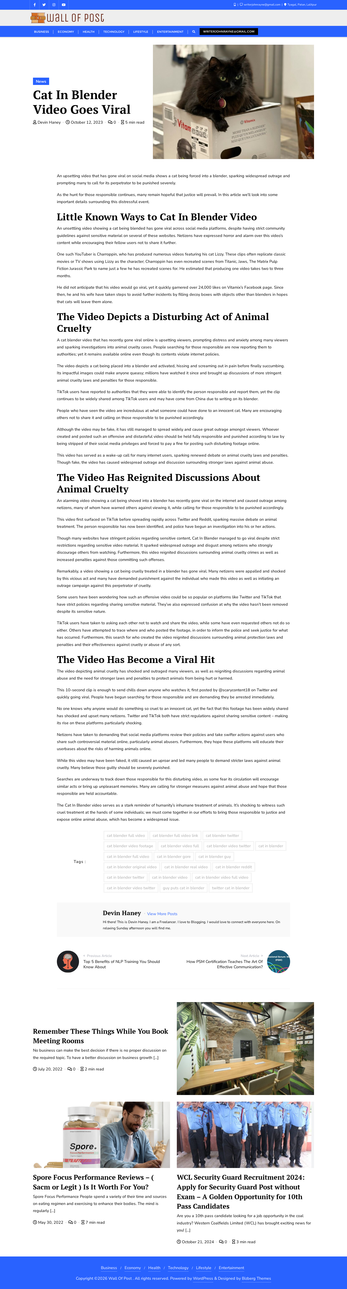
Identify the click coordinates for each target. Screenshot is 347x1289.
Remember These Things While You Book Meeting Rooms (100, 1036)
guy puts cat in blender (183, 888)
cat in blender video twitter (131, 888)
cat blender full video (126, 835)
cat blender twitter (222, 835)
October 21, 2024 (196, 1242)
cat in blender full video (128, 856)
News (41, 81)
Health (154, 1267)
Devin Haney (47, 122)
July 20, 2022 (48, 1069)
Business (109, 1267)
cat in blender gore (174, 856)
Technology (178, 1267)
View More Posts (162, 913)
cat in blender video (169, 877)
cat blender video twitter (229, 846)
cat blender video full (180, 846)
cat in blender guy (215, 856)
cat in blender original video (132, 867)
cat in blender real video (186, 867)
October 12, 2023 (85, 122)
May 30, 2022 (48, 1222)
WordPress (203, 1278)
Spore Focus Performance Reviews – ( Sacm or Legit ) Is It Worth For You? (93, 1182)
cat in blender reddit (234, 867)
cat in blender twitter (125, 877)
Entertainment (231, 1267)
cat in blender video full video (221, 877)
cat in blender (270, 846)
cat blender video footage (130, 846)
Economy (133, 1267)
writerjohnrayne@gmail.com (228, 31)
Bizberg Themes (256, 1278)
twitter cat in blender (230, 888)
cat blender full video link (175, 835)
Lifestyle (203, 1267)
